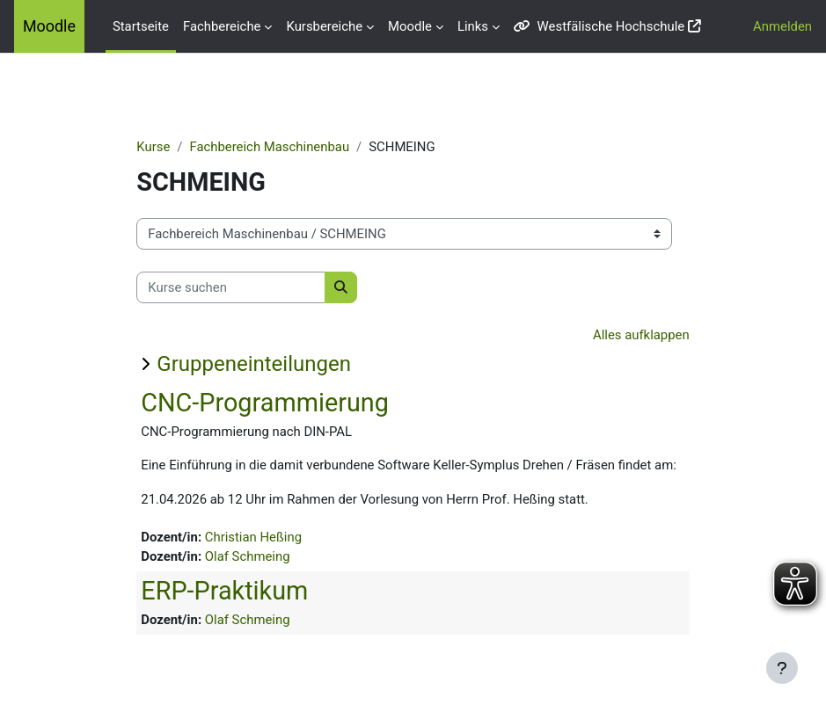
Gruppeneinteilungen (254, 364)
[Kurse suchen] (230, 287)
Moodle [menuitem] (410, 26)
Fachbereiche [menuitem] (222, 26)
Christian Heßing (253, 537)
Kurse (153, 147)
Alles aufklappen (641, 335)
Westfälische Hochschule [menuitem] (599, 26)
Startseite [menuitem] (141, 26)
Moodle (49, 26)
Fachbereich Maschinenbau (269, 147)
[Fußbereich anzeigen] (782, 668)
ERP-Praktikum (224, 591)
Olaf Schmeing (247, 556)
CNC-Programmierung (265, 403)
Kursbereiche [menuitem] (324, 26)
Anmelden (782, 26)
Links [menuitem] (472, 26)
